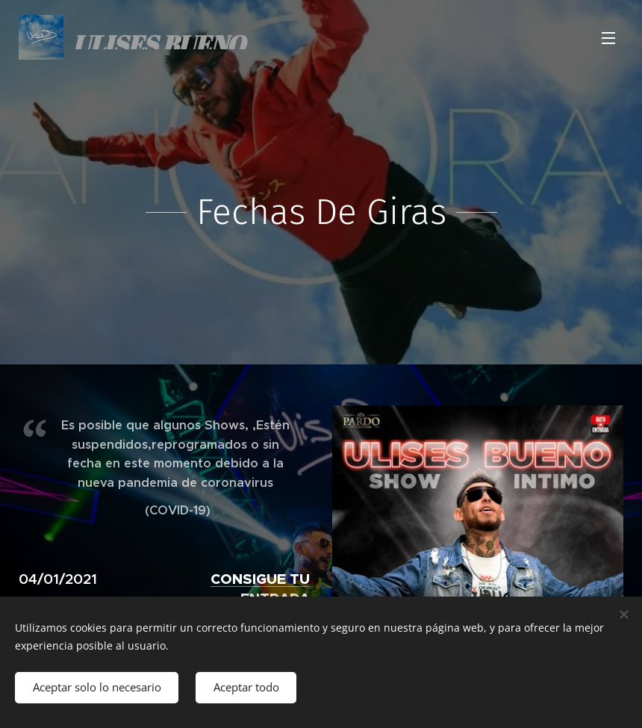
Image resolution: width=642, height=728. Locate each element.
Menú (608, 38)
